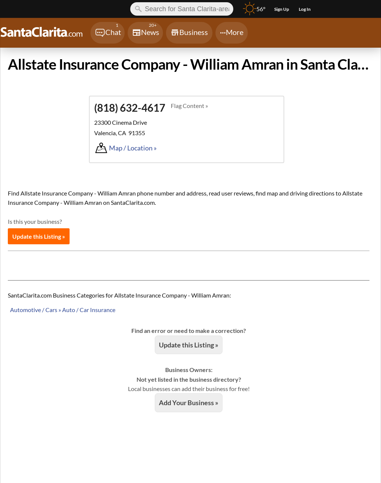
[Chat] (107, 33)
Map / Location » (133, 148)
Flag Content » (189, 105)
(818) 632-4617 (129, 107)
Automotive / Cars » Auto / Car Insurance (62, 309)
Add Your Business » (188, 402)
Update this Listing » (38, 236)
